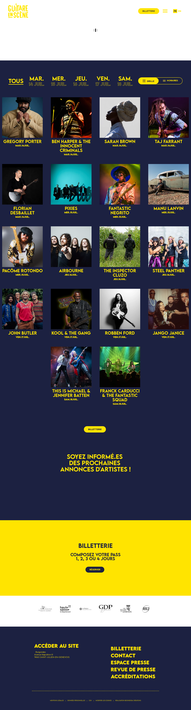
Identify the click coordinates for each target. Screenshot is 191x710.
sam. (125, 81)
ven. (103, 81)
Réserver (95, 569)
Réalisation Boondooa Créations (128, 700)
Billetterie (126, 648)
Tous (15, 81)
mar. (36, 81)
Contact (123, 655)
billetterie (148, 11)
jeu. (81, 81)
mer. (59, 81)
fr (175, 11)
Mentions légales (57, 700)
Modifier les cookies (104, 700)
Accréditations (133, 676)
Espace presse (130, 662)
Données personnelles (76, 700)
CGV (90, 700)
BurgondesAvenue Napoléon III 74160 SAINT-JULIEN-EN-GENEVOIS (51, 654)
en (179, 11)
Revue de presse (133, 669)
